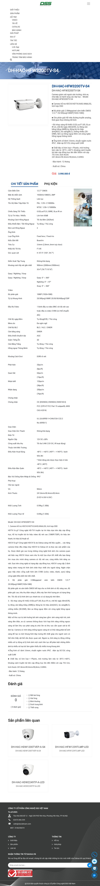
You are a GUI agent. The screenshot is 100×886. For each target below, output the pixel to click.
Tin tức (13, 40)
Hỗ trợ (13, 17)
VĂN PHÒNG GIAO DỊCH (22, 54)
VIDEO (14, 20)
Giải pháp (14, 33)
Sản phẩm (13, 844)
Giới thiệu (14, 10)
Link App (15, 47)
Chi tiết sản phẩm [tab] (24, 184)
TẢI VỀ (15, 23)
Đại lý (12, 37)
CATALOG (16, 27)
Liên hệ (13, 44)
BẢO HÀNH (16, 30)
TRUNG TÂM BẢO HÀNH (22, 57)
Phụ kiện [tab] (50, 184)
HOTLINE (16, 50)
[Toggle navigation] (88, 3)
